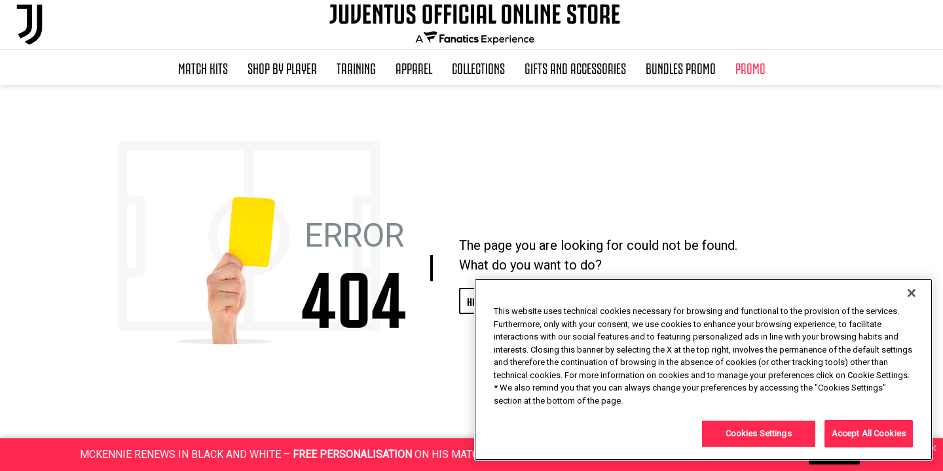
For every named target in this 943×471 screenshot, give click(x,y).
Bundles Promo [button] (681, 67)
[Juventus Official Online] (29, 24)
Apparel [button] (414, 67)
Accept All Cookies (869, 433)
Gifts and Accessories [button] (575, 67)
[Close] (911, 293)
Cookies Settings (759, 433)
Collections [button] (478, 67)
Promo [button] (750, 67)
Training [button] (356, 67)
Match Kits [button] (203, 67)
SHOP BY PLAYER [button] (282, 67)
